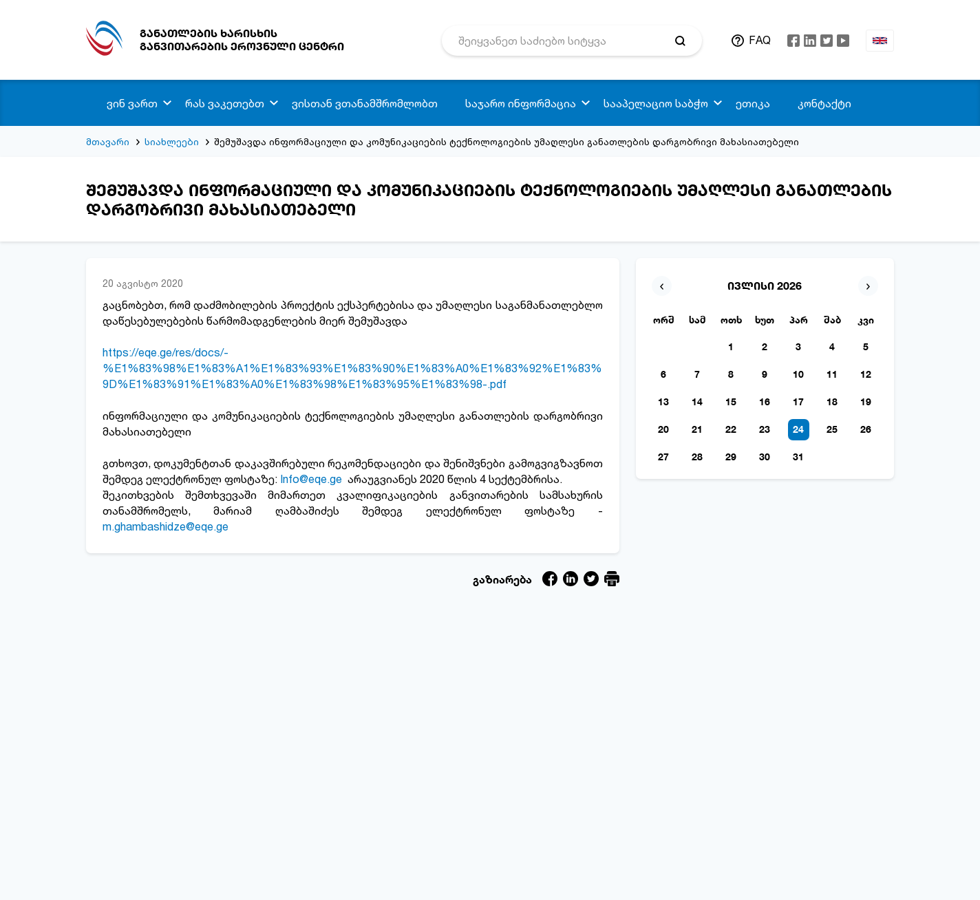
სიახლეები (172, 141)
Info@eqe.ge (311, 479)
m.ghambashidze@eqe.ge (165, 526)
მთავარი (107, 141)
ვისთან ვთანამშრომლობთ (365, 103)
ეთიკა (753, 103)
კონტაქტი (824, 103)
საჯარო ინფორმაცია (520, 103)
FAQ (760, 40)
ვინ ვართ (132, 103)
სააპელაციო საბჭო (656, 103)
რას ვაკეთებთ (224, 103)
